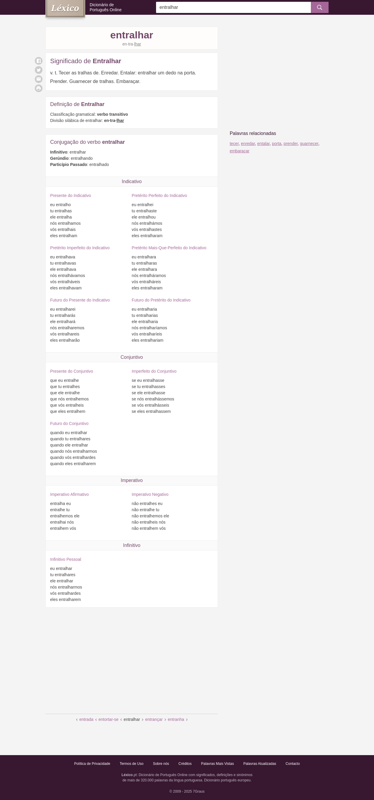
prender (291, 143)
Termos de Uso (132, 764)
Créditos (185, 764)
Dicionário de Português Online (106, 7)
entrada (86, 719)
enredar (248, 143)
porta (276, 143)
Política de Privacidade (92, 764)
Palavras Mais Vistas (217, 764)
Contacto (293, 764)
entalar (263, 143)
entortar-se (109, 719)
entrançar (154, 719)
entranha (176, 719)
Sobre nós (161, 764)
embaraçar (240, 151)
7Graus (198, 791)
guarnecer (309, 143)
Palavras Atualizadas (259, 764)
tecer (234, 143)
